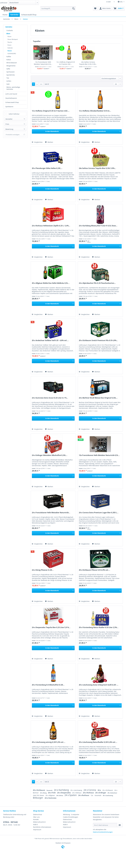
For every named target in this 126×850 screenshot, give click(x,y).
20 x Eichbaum (39, 790)
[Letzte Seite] (41, 84)
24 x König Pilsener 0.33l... (43, 570)
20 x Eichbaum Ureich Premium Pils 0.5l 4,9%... (98, 340)
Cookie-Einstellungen (70, 817)
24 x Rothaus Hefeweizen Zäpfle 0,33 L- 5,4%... (51, 226)
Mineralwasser (11, 63)
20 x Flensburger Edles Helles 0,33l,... (47, 168)
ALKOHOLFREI (12, 53)
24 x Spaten (70, 795)
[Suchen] (73, 8)
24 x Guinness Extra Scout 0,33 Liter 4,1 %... (50, 398)
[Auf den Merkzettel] (49, 142)
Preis (7, 124)
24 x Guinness (50, 798)
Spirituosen (10, 72)
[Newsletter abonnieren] (120, 825)
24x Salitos (59, 795)
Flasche (10, 42)
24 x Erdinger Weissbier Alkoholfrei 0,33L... (49, 455)
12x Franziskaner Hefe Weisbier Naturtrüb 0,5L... (43, 63)
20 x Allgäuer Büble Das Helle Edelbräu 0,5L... (51, 283)
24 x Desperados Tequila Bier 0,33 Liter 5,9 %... (51, 627)
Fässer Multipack (13, 39)
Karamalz (50, 790)
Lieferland (3, 3)
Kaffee (8, 57)
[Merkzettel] (95, 8)
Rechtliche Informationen (42, 827)
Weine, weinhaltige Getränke (13, 88)
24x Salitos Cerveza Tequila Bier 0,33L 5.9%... (88, 63)
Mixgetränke (10, 66)
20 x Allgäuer (50, 795)
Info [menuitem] (120, 2)
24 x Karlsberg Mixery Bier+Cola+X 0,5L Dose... (98, 226)
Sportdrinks (10, 75)
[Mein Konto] (105, 8)
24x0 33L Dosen (38, 795)
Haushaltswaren (11, 98)
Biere (8, 34)
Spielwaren (9, 107)
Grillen (8, 81)
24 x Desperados (64, 793)
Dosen (9, 45)
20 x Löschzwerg (76, 790)
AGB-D (35, 825)
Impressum (37, 830)
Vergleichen (37, 142)
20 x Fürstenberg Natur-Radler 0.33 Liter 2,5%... (98, 627)
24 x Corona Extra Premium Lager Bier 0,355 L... (98, 512)
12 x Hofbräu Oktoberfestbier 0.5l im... (95, 111)
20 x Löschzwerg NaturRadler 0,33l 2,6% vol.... (98, 742)
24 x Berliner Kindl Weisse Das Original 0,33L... (98, 398)
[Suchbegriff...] (58, 8)
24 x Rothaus (88, 793)
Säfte (8, 69)
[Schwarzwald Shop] (29, 15)
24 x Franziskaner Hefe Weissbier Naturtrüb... (51, 512)
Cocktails (9, 30)
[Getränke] (14, 15)
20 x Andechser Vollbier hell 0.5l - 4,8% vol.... (50, 340)
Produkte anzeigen (15, 135)
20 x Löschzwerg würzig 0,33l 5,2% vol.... (48, 742)
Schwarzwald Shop (12, 102)
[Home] (5, 15)
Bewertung (9, 129)
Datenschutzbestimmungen (103, 832)
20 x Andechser (112, 793)
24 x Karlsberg (61, 789)
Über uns (36, 817)
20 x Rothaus (77, 793)
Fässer (9, 36)
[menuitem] (58, 9)
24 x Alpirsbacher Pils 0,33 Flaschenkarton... (97, 283)
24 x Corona (90, 789)
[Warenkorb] (119, 8)
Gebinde (10, 48)
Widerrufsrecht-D (39, 822)
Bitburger (38, 797)
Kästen (10, 51)
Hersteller (9, 119)
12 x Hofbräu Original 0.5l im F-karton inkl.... (65, 63)
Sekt (8, 84)
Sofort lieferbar (14, 114)
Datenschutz (37, 814)
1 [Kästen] (33, 84)
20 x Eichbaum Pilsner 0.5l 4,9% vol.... (94, 570)
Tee (7, 78)
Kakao (8, 60)
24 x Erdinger (101, 793)
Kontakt (36, 819)
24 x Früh (52, 793)
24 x (99, 790)
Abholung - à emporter (71, 814)
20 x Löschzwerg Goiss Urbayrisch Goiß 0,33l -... (98, 685)
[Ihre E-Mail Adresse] (105, 825)
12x (92, 795)
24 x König (43, 793)
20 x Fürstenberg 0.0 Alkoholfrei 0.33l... (48, 685)
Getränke (8, 27)
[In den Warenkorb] (53, 131)
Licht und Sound (11, 94)
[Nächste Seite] (37, 84)
